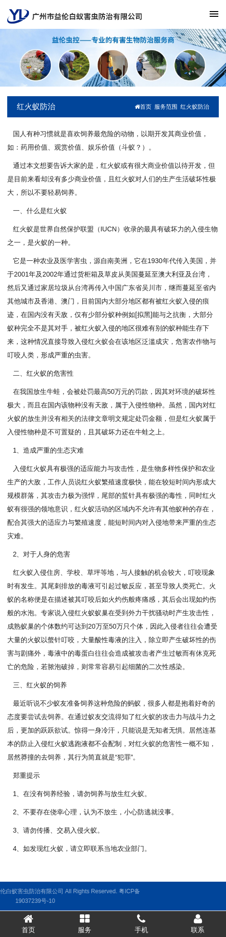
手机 (141, 923)
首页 (143, 106)
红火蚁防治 (36, 106)
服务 (85, 923)
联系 (198, 923)
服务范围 (165, 106)
